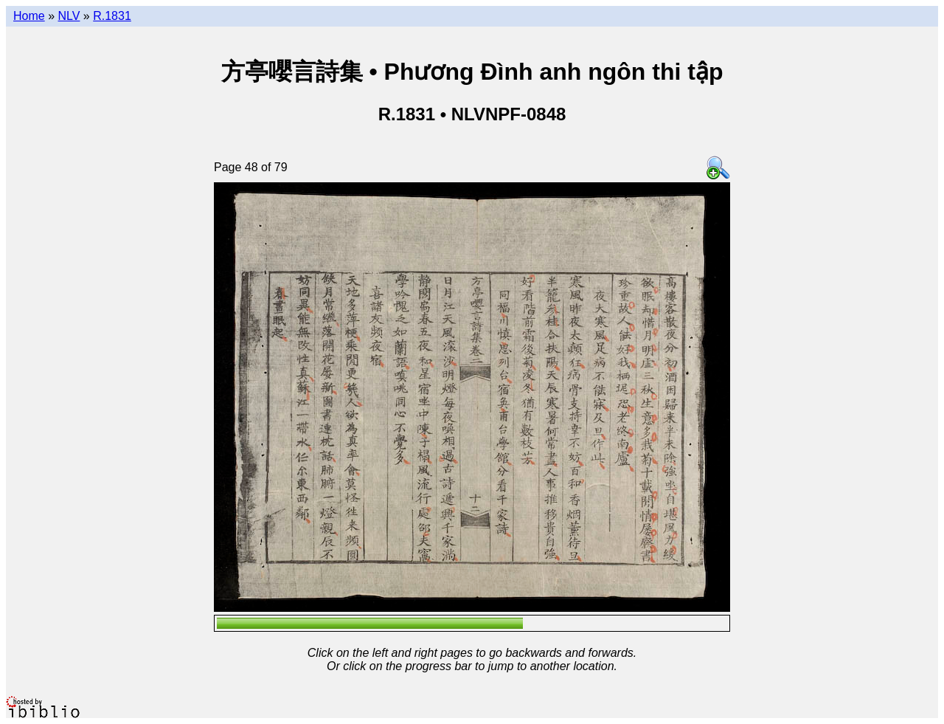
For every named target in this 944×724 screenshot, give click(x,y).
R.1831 (112, 16)
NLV (69, 16)
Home (29, 16)
